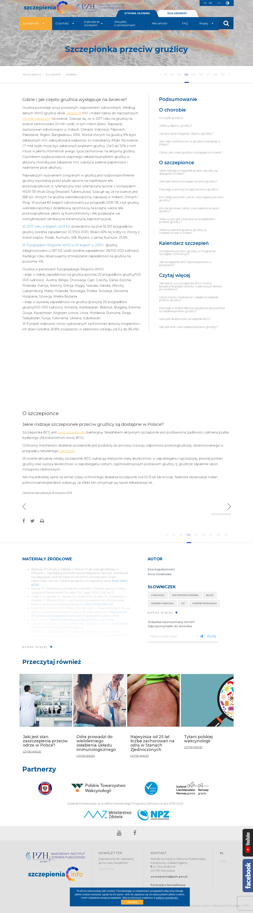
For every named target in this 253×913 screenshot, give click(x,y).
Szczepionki (33, 25)
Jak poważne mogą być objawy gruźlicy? (186, 133)
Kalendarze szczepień (93, 25)
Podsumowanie (178, 99)
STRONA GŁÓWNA (137, 15)
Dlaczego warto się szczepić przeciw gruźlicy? (189, 189)
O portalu (64, 25)
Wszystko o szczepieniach (124, 25)
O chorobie (172, 110)
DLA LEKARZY (177, 15)
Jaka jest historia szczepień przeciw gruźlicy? (188, 181)
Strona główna (31, 74)
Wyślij (208, 636)
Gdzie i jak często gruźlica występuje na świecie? (190, 152)
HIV (183, 603)
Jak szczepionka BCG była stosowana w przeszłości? (185, 263)
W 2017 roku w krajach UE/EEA (46, 226)
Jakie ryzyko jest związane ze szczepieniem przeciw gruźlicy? (187, 220)
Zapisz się (106, 868)
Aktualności (159, 25)
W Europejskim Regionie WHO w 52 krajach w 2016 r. (63, 245)
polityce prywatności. (167, 897)
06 (201, 74)
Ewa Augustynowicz (161, 569)
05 (193, 74)
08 (215, 74)
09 (223, 74)
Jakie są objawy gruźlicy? (175, 125)
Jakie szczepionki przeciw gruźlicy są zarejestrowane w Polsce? (182, 231)
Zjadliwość (158, 595)
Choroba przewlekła (204, 603)
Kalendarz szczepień (184, 243)
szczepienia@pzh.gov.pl (169, 876)
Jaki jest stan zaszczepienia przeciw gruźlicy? (188, 327)
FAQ (185, 25)
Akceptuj (132, 902)
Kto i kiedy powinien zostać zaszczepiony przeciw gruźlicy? (191, 198)
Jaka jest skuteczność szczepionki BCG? (185, 319)
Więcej (206, 25)
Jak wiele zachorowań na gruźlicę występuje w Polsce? (189, 143)
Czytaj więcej (174, 275)
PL (203, 3)
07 (208, 74)
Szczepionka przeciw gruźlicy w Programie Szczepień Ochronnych (187, 253)
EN (209, 3)
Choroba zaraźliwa (162, 603)
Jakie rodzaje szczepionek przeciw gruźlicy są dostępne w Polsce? (188, 172)
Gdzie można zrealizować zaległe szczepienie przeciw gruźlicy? (188, 299)
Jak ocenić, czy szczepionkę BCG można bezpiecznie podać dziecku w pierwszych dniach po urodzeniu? (190, 286)
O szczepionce (176, 162)
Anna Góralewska (159, 574)
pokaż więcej (37, 646)
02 (172, 74)
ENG (223, 861)
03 (179, 74)
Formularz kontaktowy (168, 885)
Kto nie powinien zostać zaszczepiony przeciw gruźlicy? (189, 210)
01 (165, 74)
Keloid (210, 595)
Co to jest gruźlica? (171, 118)
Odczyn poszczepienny (185, 595)
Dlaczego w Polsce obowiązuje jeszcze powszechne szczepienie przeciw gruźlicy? (192, 309)
